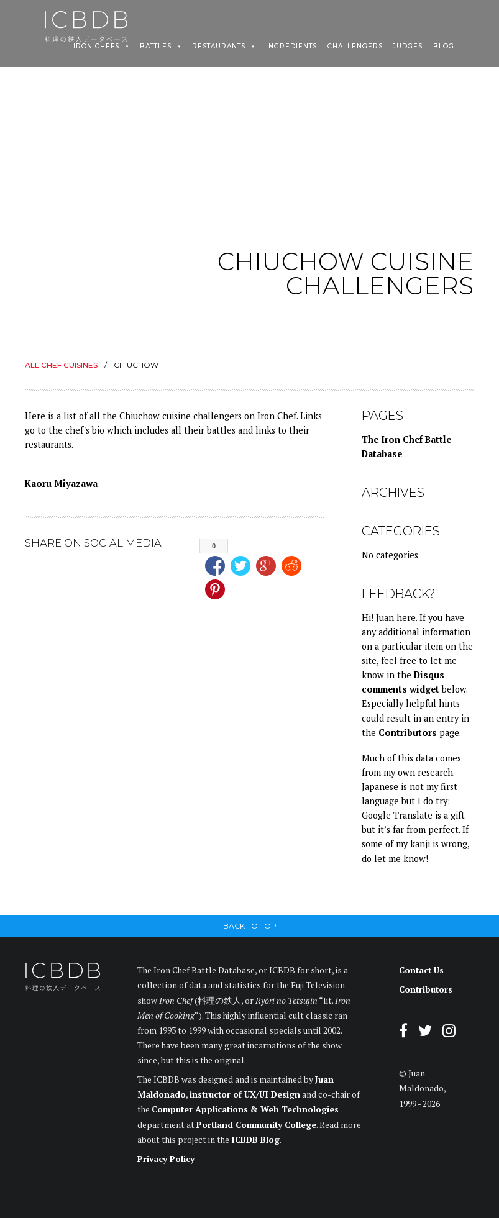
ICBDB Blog (255, 1139)
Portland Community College (256, 1124)
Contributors (407, 733)
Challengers (355, 46)
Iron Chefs (96, 46)
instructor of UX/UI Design (245, 1094)
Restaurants (218, 46)
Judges (408, 46)
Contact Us (421, 970)
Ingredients (291, 46)
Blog (443, 46)
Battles (156, 46)
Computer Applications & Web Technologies (245, 1109)
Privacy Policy (166, 1159)
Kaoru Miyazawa (61, 483)
